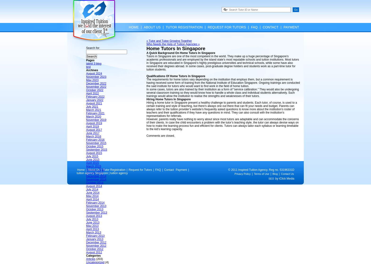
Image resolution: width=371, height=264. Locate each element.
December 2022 (96, 83)
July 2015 (92, 156)
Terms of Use (261, 173)
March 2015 (93, 166)
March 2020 (93, 116)
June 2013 (92, 222)
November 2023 (96, 77)
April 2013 (92, 229)
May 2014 (92, 196)
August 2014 (94, 186)
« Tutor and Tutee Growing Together (169, 41)
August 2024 (94, 73)
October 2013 (94, 209)
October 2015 (94, 146)
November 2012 (96, 245)
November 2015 (96, 143)
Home (134, 27)
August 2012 (94, 252)
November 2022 (96, 86)
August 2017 (94, 130)
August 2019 (94, 123)
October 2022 (94, 90)
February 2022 (95, 96)
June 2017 (92, 133)
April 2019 (92, 126)
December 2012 (96, 242)
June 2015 (92, 159)
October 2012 (94, 249)
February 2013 (95, 236)
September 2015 (96, 149)
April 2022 (92, 93)
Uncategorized (95, 262)
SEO (271, 178)
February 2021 (95, 113)
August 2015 (94, 153)
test (88, 67)
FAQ (254, 27)
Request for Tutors (227, 27)
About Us (152, 27)
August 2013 (94, 216)
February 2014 (95, 202)
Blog (275, 173)
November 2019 (96, 120)
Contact (270, 27)
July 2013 (92, 219)
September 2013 (96, 212)
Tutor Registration (184, 27)
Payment (291, 27)
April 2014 (92, 199)
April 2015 (92, 163)
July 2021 (92, 106)
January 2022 (94, 100)
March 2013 (93, 232)
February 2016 (95, 139)
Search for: (93, 48)
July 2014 (92, 189)
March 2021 (93, 110)
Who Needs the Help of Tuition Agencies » (173, 44)
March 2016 (93, 136)
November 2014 (96, 179)
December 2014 (96, 176)
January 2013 (94, 239)
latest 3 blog (94, 63)
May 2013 (92, 226)
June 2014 (92, 192)
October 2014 (94, 183)
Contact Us (287, 173)
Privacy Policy (242, 173)
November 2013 (96, 206)
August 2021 (94, 103)
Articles (90, 259)
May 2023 (92, 80)
